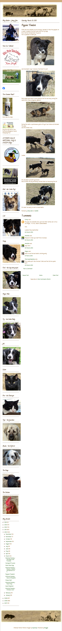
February (8, 593)
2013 (5, 525)
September (9, 541)
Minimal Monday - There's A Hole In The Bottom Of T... (10, 570)
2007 (5, 603)
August (8, 544)
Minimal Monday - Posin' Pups (10, 583)
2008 (6, 601)
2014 (5, 522)
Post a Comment (27, 269)
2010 (5, 532)
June (7, 549)
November (9, 537)
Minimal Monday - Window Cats (10, 589)
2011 (5, 530)
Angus (26, 251)
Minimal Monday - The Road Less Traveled (10, 559)
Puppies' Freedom (10, 574)
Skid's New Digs (9, 565)
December (9, 534)
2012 (5, 527)
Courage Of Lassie (10, 563)
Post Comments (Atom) (44, 279)
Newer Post (26, 275)
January (8, 595)
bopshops (34, 628)
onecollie (27, 236)
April (7, 554)
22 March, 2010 (29, 265)
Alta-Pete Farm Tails (18, 8)
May (7, 551)
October (8, 539)
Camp (26, 220)
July (7, 546)
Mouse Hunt (8, 580)
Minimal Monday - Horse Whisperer (10, 577)
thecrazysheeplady (30, 259)
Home (40, 275)
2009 (6, 598)
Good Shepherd (9, 586)
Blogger (46, 628)
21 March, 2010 (29, 256)
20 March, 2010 (29, 232)
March (8, 556)
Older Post (55, 275)
